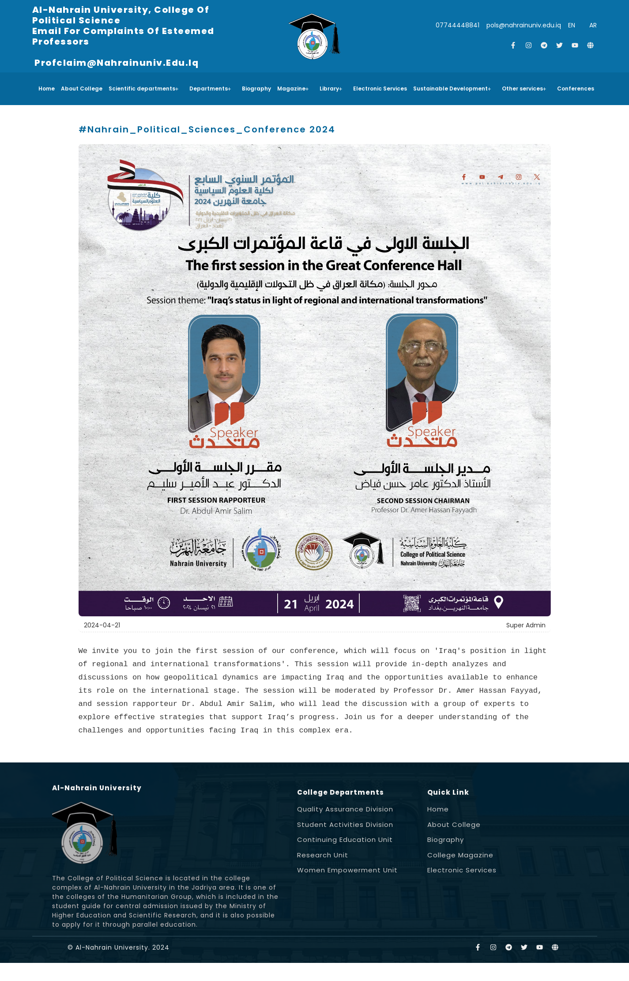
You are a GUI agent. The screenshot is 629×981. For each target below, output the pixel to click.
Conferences (575, 88)
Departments (210, 88)
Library (331, 88)
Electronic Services (380, 88)
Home (46, 88)
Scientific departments (144, 88)
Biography (256, 88)
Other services (524, 88)
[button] (145, 88)
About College (81, 88)
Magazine (293, 88)
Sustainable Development (452, 88)
